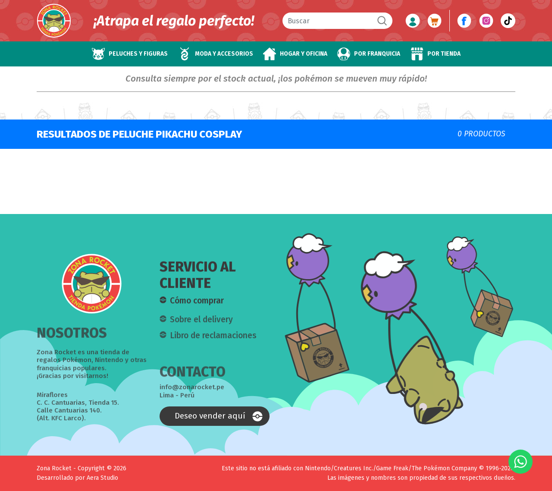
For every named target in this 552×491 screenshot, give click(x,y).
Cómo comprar (197, 301)
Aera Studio (102, 478)
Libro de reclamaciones (213, 338)
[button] (129, 53)
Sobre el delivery (201, 322)
